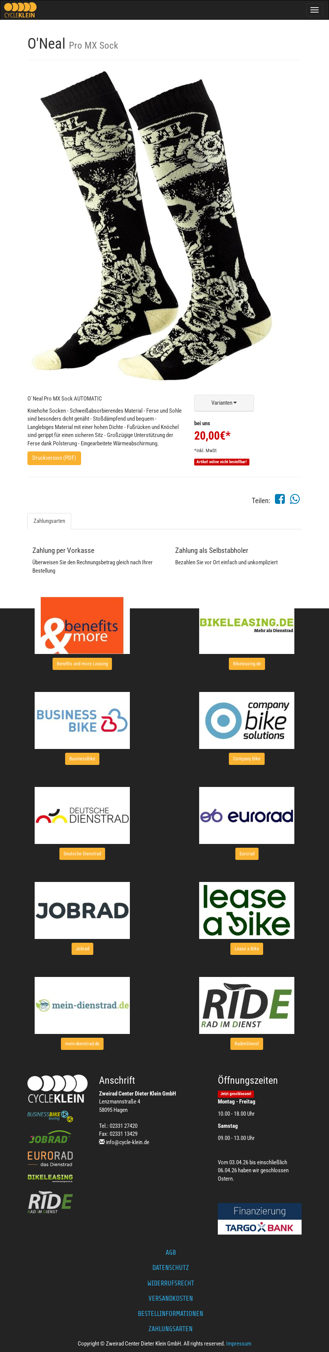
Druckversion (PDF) (54, 457)
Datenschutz (170, 1267)
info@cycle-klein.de (127, 1142)
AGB (171, 1252)
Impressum (238, 1343)
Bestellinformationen (170, 1313)
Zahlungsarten (49, 521)
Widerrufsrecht (170, 1283)
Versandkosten (171, 1298)
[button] (224, 403)
